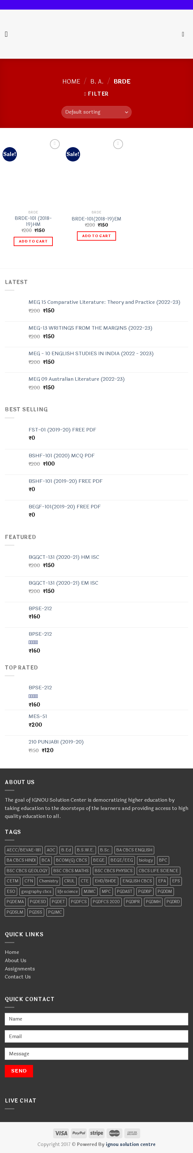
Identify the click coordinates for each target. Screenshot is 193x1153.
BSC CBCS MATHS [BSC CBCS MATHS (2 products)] (71, 871)
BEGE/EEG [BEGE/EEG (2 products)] (122, 860)
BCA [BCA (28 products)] (46, 860)
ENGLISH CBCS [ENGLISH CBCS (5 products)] (137, 881)
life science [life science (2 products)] (68, 891)
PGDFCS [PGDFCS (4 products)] (79, 902)
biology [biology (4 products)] (146, 860)
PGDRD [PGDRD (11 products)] (173, 902)
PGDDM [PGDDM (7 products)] (165, 891)
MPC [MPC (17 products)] (106, 891)
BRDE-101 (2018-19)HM (33, 222)
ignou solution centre (130, 1144)
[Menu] (8, 34)
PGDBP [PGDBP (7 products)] (145, 891)
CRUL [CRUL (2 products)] (69, 881)
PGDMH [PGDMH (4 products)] (153, 902)
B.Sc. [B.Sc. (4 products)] (105, 850)
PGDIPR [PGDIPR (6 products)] (133, 902)
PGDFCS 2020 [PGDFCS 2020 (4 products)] (106, 902)
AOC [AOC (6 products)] (51, 850)
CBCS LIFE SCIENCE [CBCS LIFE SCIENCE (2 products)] (158, 871)
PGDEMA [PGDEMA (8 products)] (15, 902)
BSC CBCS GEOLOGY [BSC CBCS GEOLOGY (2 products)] (27, 871)
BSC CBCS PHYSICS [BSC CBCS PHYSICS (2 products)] (114, 871)
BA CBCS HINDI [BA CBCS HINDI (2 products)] (21, 860)
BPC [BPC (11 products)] (163, 860)
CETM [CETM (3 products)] (12, 881)
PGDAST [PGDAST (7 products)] (124, 891)
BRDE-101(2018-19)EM (96, 219)
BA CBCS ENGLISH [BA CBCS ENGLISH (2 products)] (134, 850)
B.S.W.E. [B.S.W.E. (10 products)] (85, 850)
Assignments (20, 969)
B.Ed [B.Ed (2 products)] (66, 850)
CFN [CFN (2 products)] (28, 881)
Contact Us (18, 977)
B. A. (97, 81)
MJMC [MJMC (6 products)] (90, 891)
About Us (15, 960)
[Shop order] (96, 112)
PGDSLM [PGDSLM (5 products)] (15, 912)
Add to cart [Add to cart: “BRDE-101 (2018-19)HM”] (33, 241)
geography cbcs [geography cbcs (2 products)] (36, 891)
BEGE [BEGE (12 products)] (99, 860)
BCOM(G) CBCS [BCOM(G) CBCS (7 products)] (71, 860)
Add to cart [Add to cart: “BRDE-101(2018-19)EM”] (96, 236)
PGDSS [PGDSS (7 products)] (35, 912)
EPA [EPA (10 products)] (162, 881)
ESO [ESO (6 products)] (11, 891)
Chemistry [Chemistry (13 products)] (48, 881)
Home (71, 81)
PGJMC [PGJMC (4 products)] (55, 912)
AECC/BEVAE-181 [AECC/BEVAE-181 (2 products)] (24, 850)
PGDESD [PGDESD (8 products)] (38, 902)
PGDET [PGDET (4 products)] (58, 902)
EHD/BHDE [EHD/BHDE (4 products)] (105, 881)
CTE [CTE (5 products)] (85, 881)
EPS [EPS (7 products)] (176, 881)
